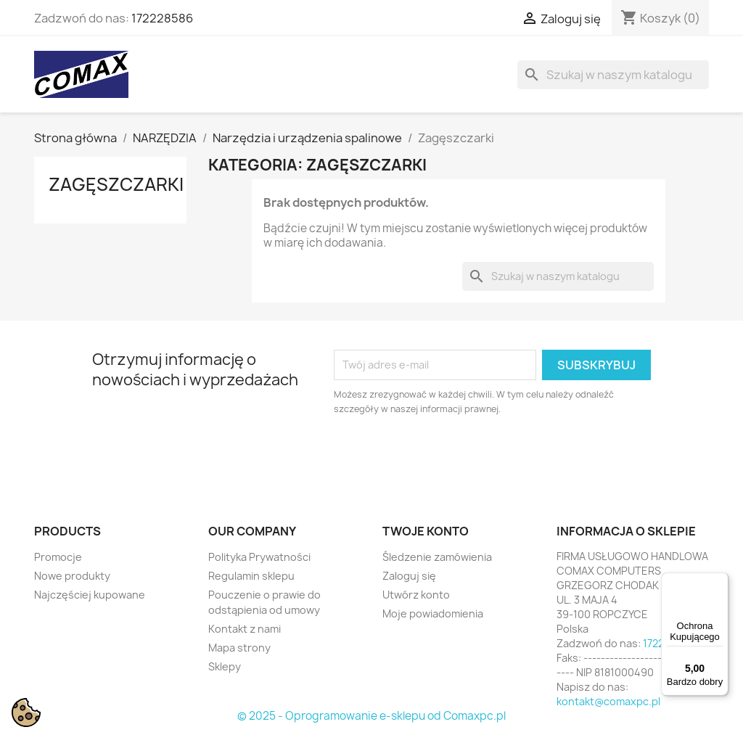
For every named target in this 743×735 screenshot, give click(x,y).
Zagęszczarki (116, 184)
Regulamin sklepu (251, 576)
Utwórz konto (416, 594)
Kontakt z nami (244, 629)
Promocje (58, 557)
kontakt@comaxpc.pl (608, 701)
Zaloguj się (409, 576)
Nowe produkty (72, 576)
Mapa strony (239, 647)
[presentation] (455, 456)
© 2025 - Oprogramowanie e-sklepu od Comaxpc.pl (371, 715)
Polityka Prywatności (259, 557)
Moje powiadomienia (432, 613)
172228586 (162, 18)
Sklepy (224, 666)
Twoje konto (425, 531)
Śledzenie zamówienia (437, 557)
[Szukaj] (613, 74)
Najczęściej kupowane (89, 594)
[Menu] (719, 581)
